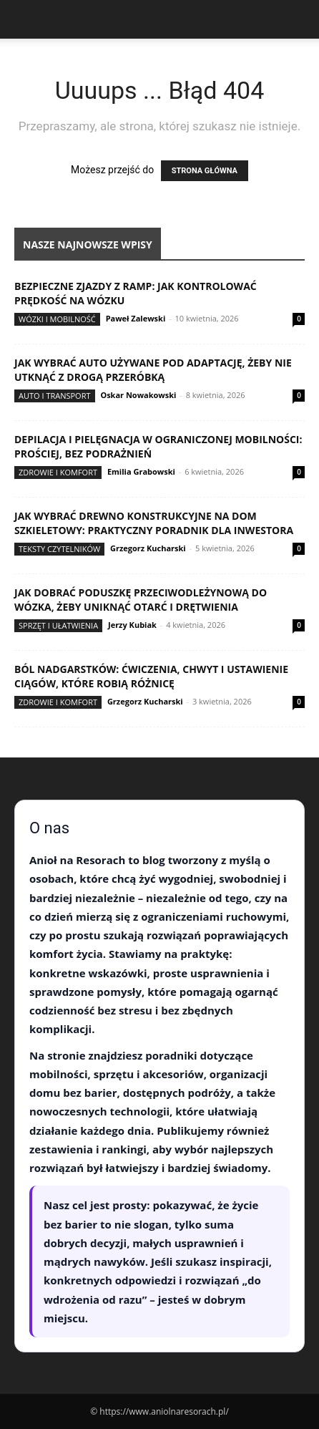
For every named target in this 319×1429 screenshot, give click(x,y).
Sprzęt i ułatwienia (58, 625)
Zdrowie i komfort (58, 472)
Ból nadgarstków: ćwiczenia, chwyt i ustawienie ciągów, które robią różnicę (151, 676)
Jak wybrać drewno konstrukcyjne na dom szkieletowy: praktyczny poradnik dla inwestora (153, 523)
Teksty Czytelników (59, 548)
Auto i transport (55, 395)
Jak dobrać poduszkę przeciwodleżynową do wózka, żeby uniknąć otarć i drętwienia (140, 600)
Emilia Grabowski (141, 471)
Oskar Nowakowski (138, 394)
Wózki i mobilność (57, 319)
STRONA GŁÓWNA (204, 170)
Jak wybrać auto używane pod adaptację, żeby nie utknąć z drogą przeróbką (153, 370)
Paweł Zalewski (136, 318)
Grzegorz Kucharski (148, 548)
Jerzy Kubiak (132, 624)
